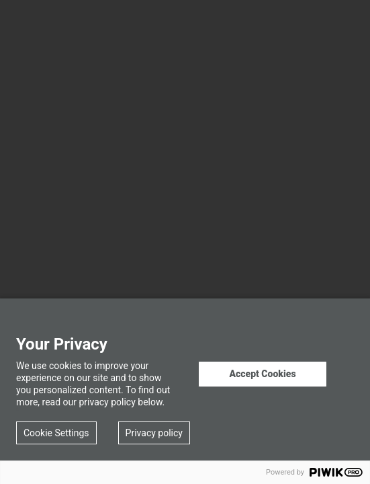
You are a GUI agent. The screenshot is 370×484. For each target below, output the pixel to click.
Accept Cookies (262, 373)
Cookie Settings (56, 433)
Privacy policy (154, 433)
